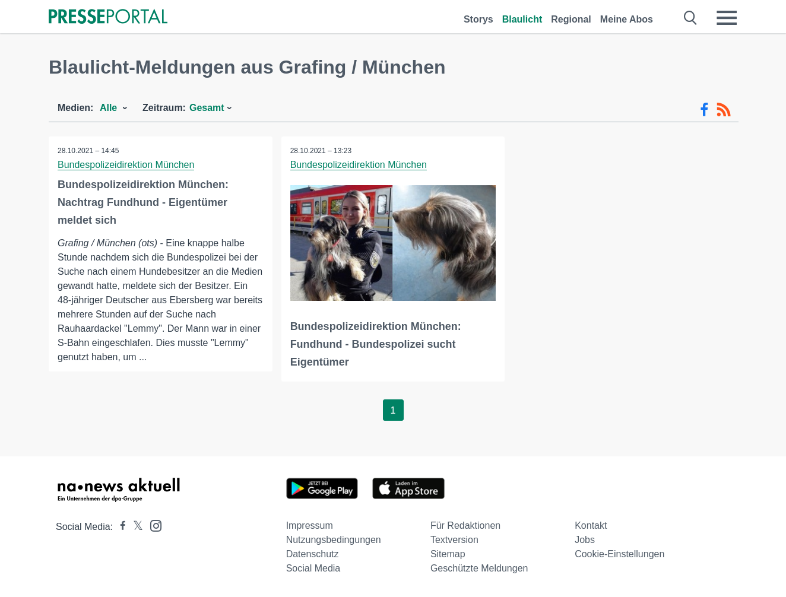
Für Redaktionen (465, 525)
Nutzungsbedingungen (333, 540)
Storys (478, 19)
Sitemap (447, 554)
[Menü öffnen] (726, 17)
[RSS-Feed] (723, 109)
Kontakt (591, 525)
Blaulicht (522, 19)
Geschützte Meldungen (479, 568)
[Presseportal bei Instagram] (152, 525)
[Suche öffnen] (690, 17)
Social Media (313, 568)
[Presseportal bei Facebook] (119, 527)
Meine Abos (626, 19)
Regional (571, 19)
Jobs (585, 540)
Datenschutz (312, 554)
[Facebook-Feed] (704, 109)
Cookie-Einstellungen (619, 554)
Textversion (454, 540)
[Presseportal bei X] (134, 527)
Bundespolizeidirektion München (126, 165)
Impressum (309, 525)
